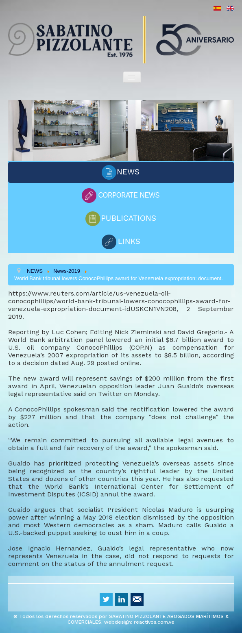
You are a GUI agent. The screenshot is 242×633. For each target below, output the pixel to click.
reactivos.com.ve (154, 622)
